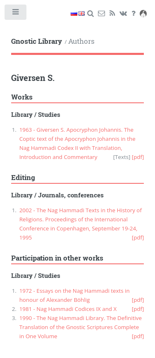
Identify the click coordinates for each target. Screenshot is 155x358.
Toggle (16, 14)
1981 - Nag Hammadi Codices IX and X (68, 309)
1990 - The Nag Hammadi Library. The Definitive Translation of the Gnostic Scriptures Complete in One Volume (80, 327)
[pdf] (138, 157)
